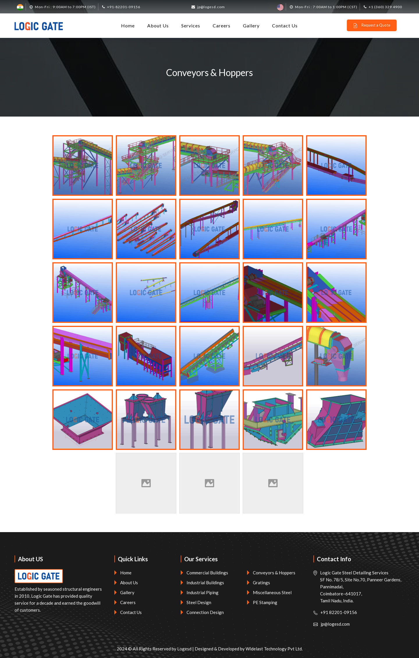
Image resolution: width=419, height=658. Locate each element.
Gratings (261, 582)
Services (190, 25)
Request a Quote (371, 25)
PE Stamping (265, 602)
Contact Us (285, 25)
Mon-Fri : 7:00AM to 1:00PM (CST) (326, 7)
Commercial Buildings (207, 572)
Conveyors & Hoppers (274, 572)
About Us (158, 25)
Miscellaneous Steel (272, 592)
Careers (221, 25)
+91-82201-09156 (123, 7)
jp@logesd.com (211, 7)
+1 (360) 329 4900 (385, 7)
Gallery (251, 25)
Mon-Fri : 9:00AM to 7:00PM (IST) (65, 7)
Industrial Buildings (205, 582)
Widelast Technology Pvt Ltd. (274, 648)
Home (128, 25)
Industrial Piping (203, 592)
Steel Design (199, 602)
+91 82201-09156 (338, 612)
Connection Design (205, 612)
